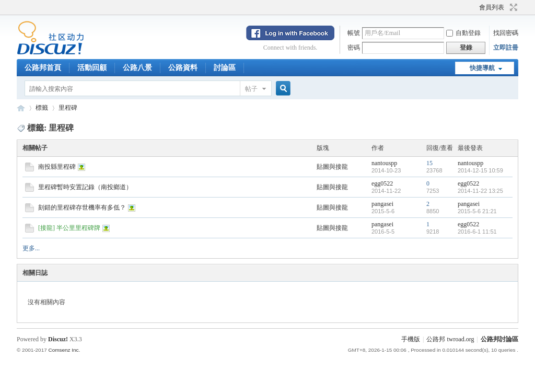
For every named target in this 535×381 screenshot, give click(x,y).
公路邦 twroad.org (450, 339)
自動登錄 (463, 33)
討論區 (225, 68)
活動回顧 (92, 68)
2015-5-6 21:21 (477, 211)
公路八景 (137, 68)
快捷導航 (482, 68)
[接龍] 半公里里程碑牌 (69, 228)
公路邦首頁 (43, 68)
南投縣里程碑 (57, 166)
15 (429, 163)
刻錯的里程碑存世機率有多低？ (82, 207)
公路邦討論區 (21, 108)
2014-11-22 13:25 (480, 191)
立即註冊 (505, 47)
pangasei (382, 203)
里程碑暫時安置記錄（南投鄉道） (85, 187)
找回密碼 (505, 33)
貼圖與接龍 (332, 166)
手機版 (410, 339)
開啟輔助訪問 (474, 7)
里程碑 (68, 107)
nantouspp (384, 163)
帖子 (251, 89)
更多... (31, 248)
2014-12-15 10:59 (480, 170)
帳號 (353, 33)
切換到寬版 (512, 7)
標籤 (42, 107)
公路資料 (182, 68)
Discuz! (58, 339)
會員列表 (491, 7)
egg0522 (382, 183)
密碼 (353, 47)
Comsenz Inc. (64, 350)
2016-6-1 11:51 (477, 231)
